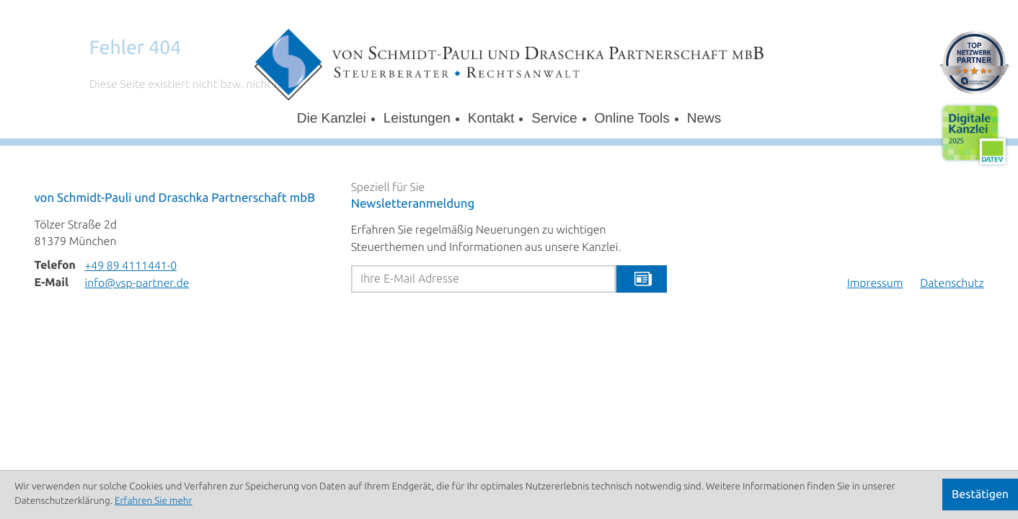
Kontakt (491, 118)
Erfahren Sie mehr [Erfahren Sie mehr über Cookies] (153, 501)
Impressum (875, 283)
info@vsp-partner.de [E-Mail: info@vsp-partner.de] (136, 283)
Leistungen (417, 118)
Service (554, 118)
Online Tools (632, 118)
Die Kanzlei (331, 118)
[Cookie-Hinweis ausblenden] (980, 494)
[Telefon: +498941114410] (130, 266)
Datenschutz (951, 283)
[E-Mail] (483, 279)
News (704, 118)
